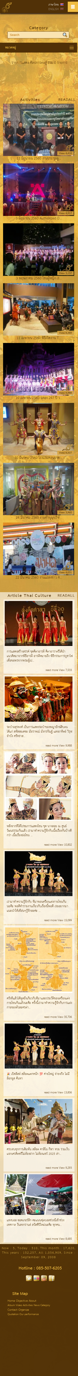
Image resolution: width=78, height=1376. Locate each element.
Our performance (29, 1314)
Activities (28, 1305)
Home (11, 1301)
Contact (12, 1310)
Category (38, 28)
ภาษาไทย (53, 4)
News (37, 1305)
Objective (22, 1301)
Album (12, 1305)
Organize (23, 1310)
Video (19, 1305)
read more (52, 670)
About (32, 1301)
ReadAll (67, 100)
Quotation (14, 1314)
